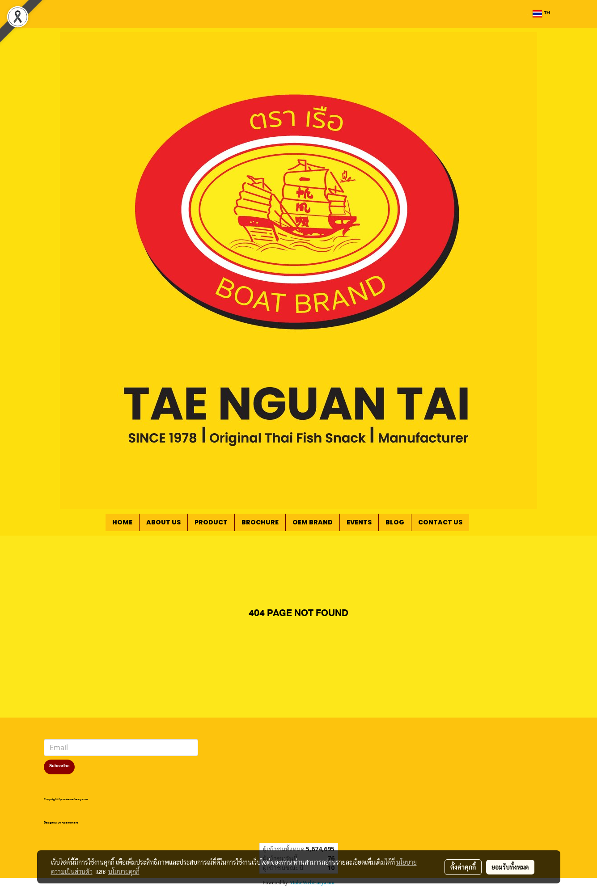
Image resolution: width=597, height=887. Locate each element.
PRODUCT (211, 522)
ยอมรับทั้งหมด (510, 867)
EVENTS (359, 522)
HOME (122, 522)
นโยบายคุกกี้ (124, 871)
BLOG (394, 522)
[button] (482, 522)
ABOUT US (163, 522)
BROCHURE (260, 522)
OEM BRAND (312, 522)
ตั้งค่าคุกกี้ (463, 867)
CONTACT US (440, 522)
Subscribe (59, 767)
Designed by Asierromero (61, 823)
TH (541, 13)
